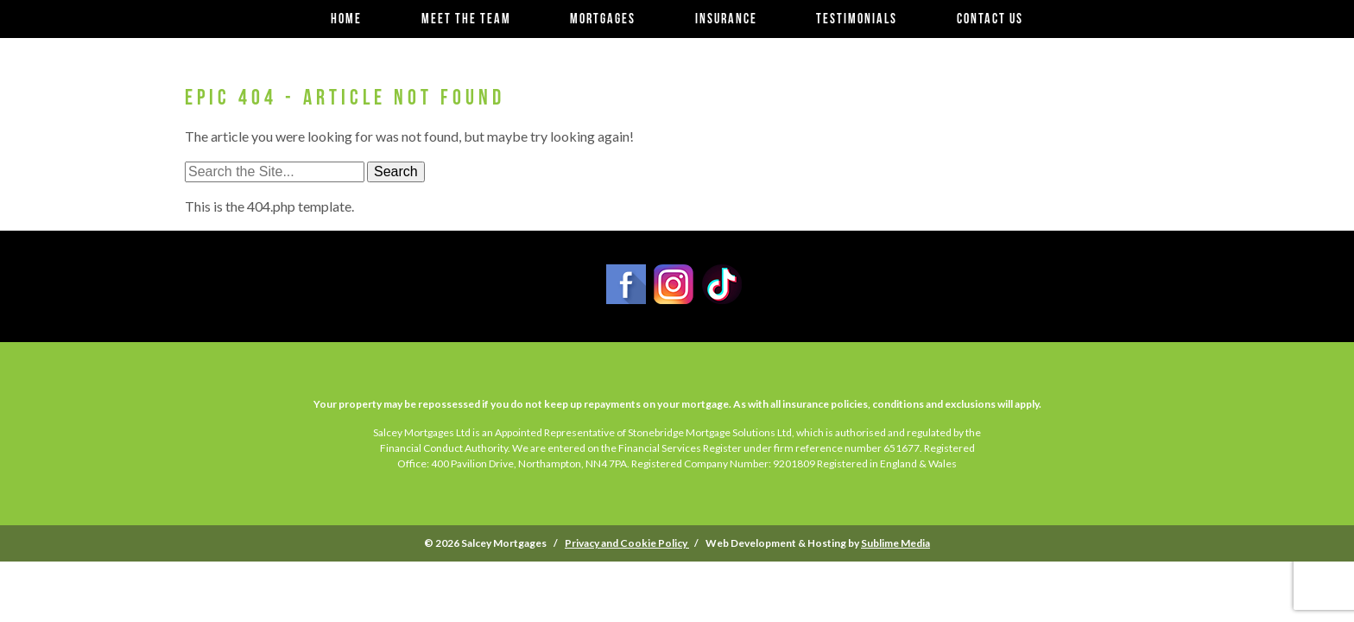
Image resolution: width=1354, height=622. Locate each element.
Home (346, 18)
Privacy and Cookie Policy (627, 542)
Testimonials (856, 18)
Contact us (990, 18)
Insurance (726, 18)
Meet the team (466, 18)
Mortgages (603, 18)
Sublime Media (895, 542)
